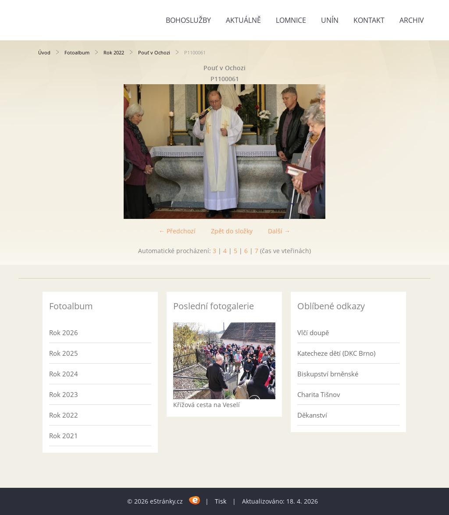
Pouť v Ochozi (154, 52)
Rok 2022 (113, 52)
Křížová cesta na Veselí (206, 405)
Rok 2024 (63, 373)
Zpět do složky (232, 231)
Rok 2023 (63, 394)
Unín (330, 20)
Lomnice (291, 20)
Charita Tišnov (318, 394)
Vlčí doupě (313, 332)
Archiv (411, 20)
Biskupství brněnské (327, 373)
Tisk (220, 501)
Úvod (44, 52)
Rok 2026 (63, 332)
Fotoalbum (76, 52)
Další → (279, 231)
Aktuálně (243, 20)
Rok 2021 (63, 435)
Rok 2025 (63, 353)
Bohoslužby (188, 20)
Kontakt (369, 20)
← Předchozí (177, 231)
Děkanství (312, 415)
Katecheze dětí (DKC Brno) (336, 353)
